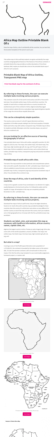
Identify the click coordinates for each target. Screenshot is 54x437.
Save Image (27, 305)
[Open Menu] (3, 2)
